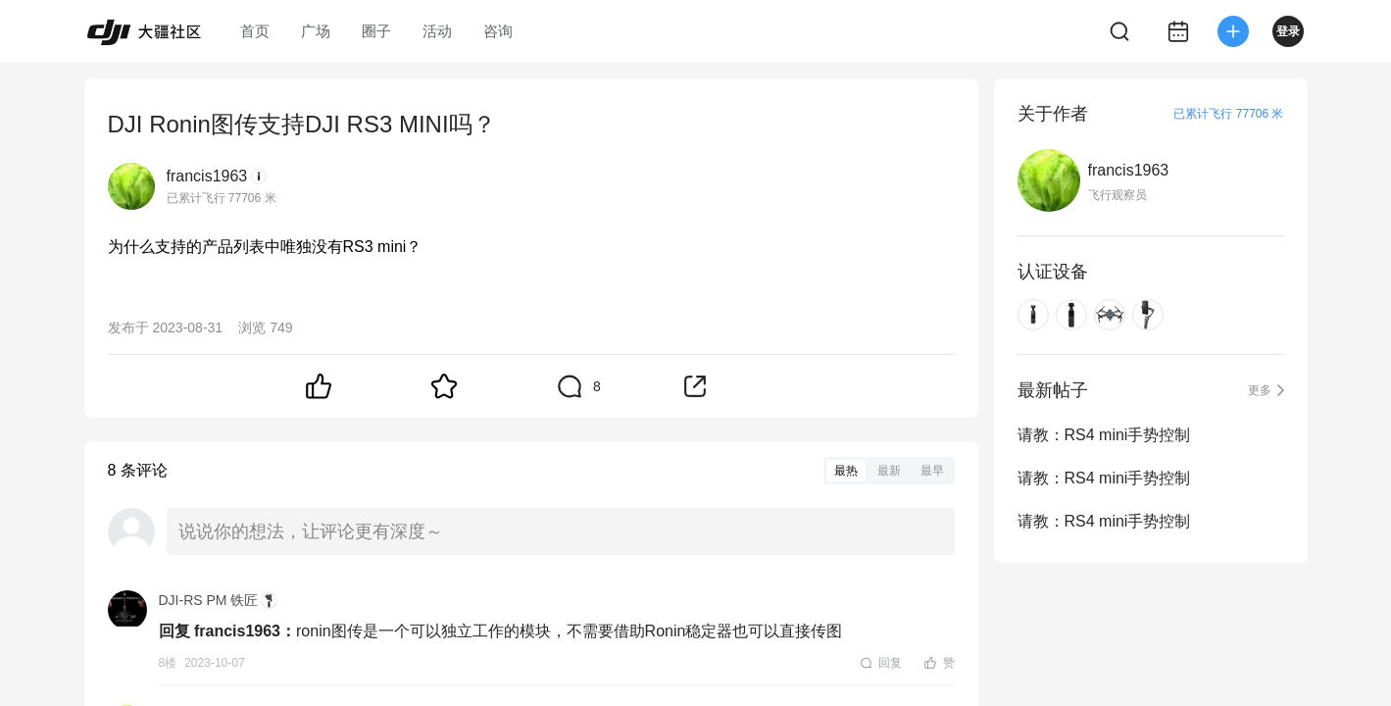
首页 (255, 31)
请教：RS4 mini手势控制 (1104, 435)
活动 (437, 31)
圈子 (376, 31)
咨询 (498, 31)
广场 (315, 31)
